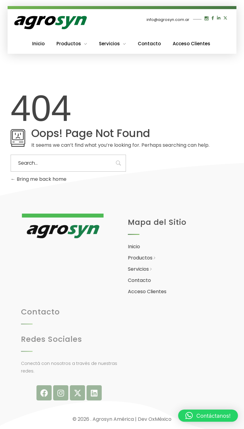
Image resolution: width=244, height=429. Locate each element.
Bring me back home (38, 179)
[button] (208, 416)
